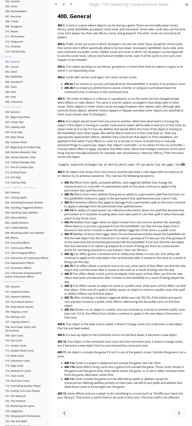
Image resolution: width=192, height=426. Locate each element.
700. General (12, 286)
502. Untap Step (14, 122)
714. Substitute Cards (17, 360)
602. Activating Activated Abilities (24, 202)
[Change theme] (63, 4)
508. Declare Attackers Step (21, 152)
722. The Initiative (15, 401)
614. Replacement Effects (19, 263)
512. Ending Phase (15, 172)
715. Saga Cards (14, 365)
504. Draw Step (13, 132)
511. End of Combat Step (19, 167)
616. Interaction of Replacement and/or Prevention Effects (23, 274)
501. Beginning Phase (17, 117)
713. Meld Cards (14, 355)
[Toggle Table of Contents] (56, 4)
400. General (12, 61)
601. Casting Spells (16, 197)
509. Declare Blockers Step (20, 157)
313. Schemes (13, 46)
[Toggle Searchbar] (71, 4)
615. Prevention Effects (18, 268)
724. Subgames (14, 411)
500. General (12, 112)
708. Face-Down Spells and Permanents (20, 328)
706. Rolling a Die (15, 316)
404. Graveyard (13, 81)
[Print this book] (186, 4)
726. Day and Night (16, 421)
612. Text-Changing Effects (20, 252)
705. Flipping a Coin (16, 311)
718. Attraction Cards (17, 380)
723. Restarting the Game (19, 406)
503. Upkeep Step (15, 127)
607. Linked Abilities (16, 227)
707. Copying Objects (17, 321)
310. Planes (11, 31)
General (74, 16)
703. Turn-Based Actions (19, 301)
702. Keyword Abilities (18, 296)
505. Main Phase (14, 137)
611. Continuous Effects (18, 247)
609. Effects (11, 237)
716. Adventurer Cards (18, 370)
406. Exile (10, 91)
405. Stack (11, 86)
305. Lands (11, 6)
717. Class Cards (14, 375)
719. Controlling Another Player (23, 385)
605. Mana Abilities (16, 217)
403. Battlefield (13, 76)
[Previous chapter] (64, 412)
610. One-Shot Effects (17, 242)
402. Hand (11, 71)
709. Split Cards (14, 335)
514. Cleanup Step (15, 182)
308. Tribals (12, 21)
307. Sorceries (13, 16)
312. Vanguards (14, 41)
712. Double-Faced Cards (19, 350)
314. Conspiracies (15, 51)
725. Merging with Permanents (22, 416)
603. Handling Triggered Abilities (24, 207)
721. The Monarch (15, 396)
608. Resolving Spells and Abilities (24, 232)
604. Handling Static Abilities (21, 212)
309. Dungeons (13, 26)
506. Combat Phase (16, 142)
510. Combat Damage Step (20, 162)
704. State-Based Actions (19, 306)
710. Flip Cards (13, 340)
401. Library (12, 66)
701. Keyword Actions (17, 291)
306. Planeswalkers (16, 11)
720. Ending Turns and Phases (22, 390)
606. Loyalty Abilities (16, 222)
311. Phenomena (14, 36)
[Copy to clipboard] (183, 164)
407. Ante (10, 96)
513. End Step (13, 177)
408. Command (13, 101)
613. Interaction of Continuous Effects (26, 258)
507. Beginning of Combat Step (23, 147)
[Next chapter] (179, 412)
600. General (12, 192)
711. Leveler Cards (15, 345)
